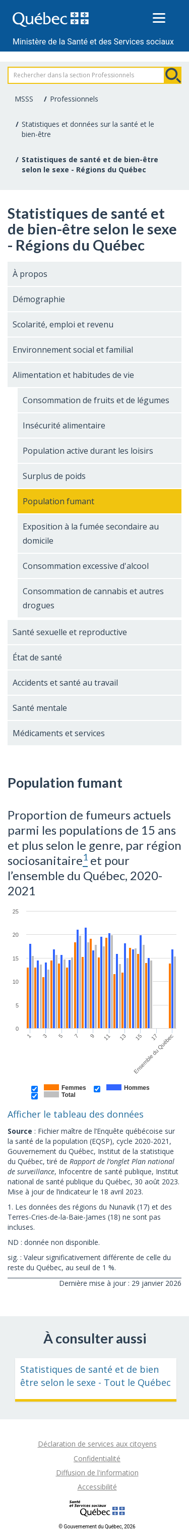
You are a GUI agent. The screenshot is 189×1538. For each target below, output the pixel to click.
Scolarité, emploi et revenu (63, 324)
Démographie (39, 299)
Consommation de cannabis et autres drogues (93, 598)
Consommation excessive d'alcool (86, 565)
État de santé (37, 657)
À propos (30, 273)
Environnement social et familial (73, 349)
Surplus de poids (54, 476)
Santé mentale (40, 707)
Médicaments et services (59, 733)
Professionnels (74, 99)
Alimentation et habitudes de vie (73, 374)
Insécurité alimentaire (64, 425)
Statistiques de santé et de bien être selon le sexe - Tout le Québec (95, 1375)
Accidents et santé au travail (65, 682)
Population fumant (58, 501)
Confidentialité (97, 1458)
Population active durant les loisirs (88, 450)
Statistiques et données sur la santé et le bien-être (88, 129)
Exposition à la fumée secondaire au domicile (91, 533)
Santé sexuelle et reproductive (70, 632)
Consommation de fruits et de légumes (96, 400)
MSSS (24, 99)
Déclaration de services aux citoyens (97, 1444)
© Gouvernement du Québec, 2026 (96, 1526)
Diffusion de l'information (97, 1472)
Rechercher (172, 75)
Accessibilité (97, 1487)
